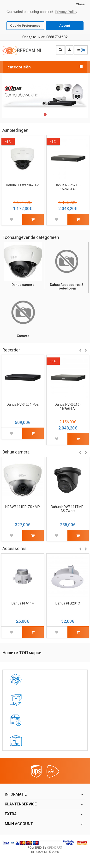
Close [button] (80, 4)
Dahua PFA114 (23, 603)
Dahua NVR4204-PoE (23, 404)
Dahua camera (23, 284)
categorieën (45, 66)
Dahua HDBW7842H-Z (22, 185)
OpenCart (54, 847)
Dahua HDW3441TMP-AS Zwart (68, 508)
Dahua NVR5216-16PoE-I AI (68, 187)
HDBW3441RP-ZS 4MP (22, 506)
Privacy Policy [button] (66, 12)
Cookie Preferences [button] (25, 25)
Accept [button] (64, 25)
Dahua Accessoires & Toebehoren (67, 286)
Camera (23, 335)
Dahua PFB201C (67, 603)
